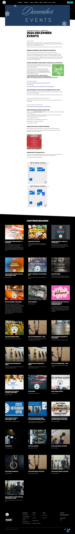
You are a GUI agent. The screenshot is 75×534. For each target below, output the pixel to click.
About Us (34, 515)
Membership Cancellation (37, 523)
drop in (31, 2)
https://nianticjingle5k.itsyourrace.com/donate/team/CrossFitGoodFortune (40, 86)
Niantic (61, 519)
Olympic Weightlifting (25, 516)
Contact (53, 2)
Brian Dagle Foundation (43, 71)
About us (45, 2)
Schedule (36, 2)
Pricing (40, 2)
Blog (50, 2)
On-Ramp (24, 519)
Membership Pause (36, 520)
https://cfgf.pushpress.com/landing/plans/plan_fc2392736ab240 (39, 106)
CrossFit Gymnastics (25, 518)
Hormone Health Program (26, 523)
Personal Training (25, 521)
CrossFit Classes (25, 514)
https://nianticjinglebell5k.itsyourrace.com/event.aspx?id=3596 (38, 82)
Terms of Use (44, 517)
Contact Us (34, 517)
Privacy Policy (44, 515)
